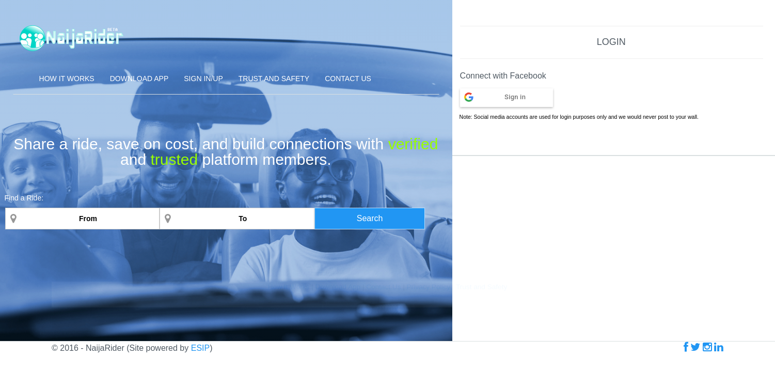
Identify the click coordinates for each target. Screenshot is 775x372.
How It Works (289, 360)
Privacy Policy (429, 360)
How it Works (66, 78)
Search (370, 218)
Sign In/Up (203, 78)
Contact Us (348, 78)
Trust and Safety (274, 78)
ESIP (200, 348)
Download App (139, 78)
